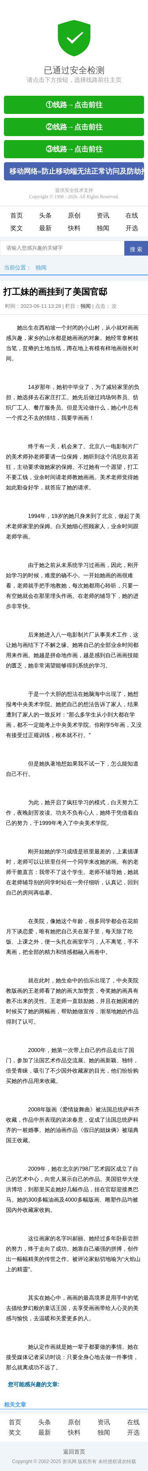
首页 (16, 215)
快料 (74, 228)
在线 (132, 215)
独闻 (103, 228)
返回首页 (74, 1451)
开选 (132, 228)
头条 (45, 215)
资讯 (103, 215)
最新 (45, 228)
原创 (74, 215)
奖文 (16, 228)
